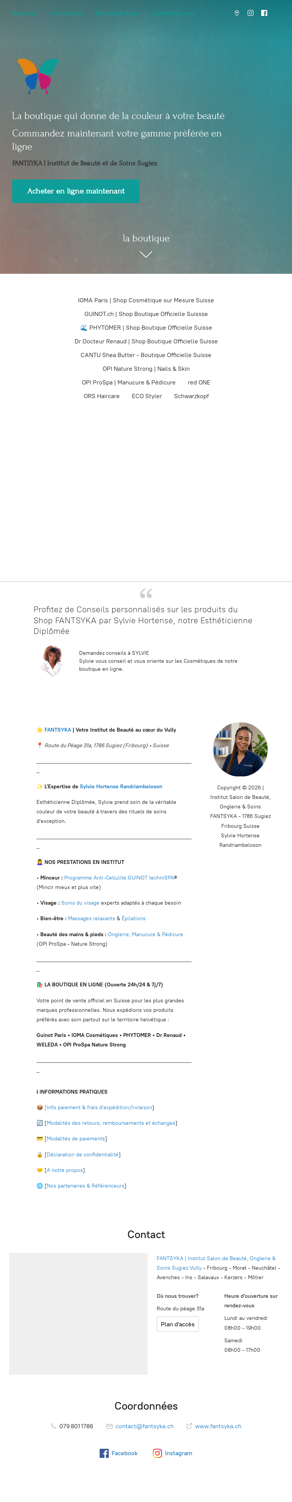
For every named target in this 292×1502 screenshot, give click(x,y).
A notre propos (65, 1170)
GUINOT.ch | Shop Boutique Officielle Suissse (146, 314)
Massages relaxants (91, 918)
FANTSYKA (57, 730)
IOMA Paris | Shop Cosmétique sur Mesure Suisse (146, 300)
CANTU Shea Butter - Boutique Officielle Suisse (146, 355)
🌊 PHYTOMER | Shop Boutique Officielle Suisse (146, 327)
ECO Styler (147, 396)
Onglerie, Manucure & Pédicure (145, 934)
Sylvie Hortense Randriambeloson (121, 786)
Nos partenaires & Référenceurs (85, 1186)
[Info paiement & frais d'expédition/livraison (98, 1107)
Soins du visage (80, 903)
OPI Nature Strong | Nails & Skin (146, 368)
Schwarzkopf (191, 396)
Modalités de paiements (76, 1138)
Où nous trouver (117, 12)
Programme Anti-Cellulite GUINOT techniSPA (119, 878)
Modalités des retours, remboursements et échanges (111, 1123)
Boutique (24, 12)
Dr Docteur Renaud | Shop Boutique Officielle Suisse (146, 341)
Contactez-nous (173, 12)
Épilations (134, 918)
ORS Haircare (102, 396)
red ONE (199, 382)
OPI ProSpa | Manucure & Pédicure (129, 382)
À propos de (66, 12)
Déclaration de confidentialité (83, 1154)
